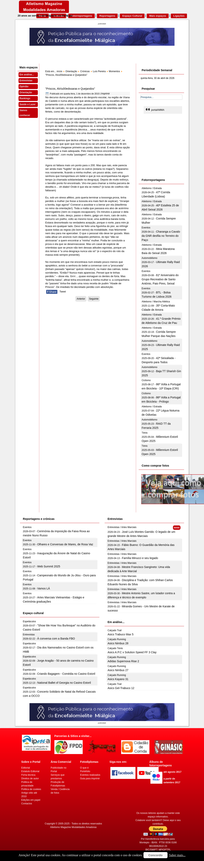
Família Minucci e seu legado (140, 558)
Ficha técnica (28, 775)
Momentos (114, 71)
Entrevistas (26, 80)
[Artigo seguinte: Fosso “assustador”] (94, 299)
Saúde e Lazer (28, 104)
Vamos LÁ (43, 588)
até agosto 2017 (172, 772)
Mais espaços (157, 15)
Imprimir (105, 93)
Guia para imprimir (90, 778)
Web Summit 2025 (48, 566)
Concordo (155, 855)
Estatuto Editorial (30, 771)
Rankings (25, 98)
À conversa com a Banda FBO (56, 638)
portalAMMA (157, 110)
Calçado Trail (115, 630)
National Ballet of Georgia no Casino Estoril (64, 682)
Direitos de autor (30, 778)
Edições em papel (30, 800)
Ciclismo (146, 380)
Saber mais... (177, 855)
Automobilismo (149, 258)
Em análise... (27, 74)
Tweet (62, 291)
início (59, 71)
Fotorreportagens (81, 15)
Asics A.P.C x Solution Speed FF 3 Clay (132, 652)
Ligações (178, 15)
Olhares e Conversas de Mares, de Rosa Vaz (65, 544)
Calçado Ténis (115, 648)
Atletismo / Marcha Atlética (156, 301)
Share (51, 291)
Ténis (144, 432)
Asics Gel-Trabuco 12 (121, 688)
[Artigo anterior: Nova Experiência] (80, 299)
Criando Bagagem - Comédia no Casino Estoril (66, 673)
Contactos (26, 803)
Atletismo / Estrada (152, 188)
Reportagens (107, 15)
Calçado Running (117, 639)
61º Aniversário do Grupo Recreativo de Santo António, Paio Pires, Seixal (160, 279)
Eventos (146, 227)
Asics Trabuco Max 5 (120, 634)
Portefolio (85, 771)
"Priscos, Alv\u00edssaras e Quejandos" (70, 88)
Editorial (25, 767)
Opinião (24, 86)
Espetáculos (29, 621)
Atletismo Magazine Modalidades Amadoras (73, 827)
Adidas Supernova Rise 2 (123, 661)
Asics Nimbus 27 (118, 670)
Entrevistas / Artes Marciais (122, 527)
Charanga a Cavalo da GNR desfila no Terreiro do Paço (161, 236)
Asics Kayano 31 (118, 679)
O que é (84, 767)
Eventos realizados (90, 775)
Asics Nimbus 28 (118, 643)
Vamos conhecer (25, 113)
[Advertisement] (170, 145)
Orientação (26, 92)
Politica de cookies (31, 789)
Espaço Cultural (132, 15)
